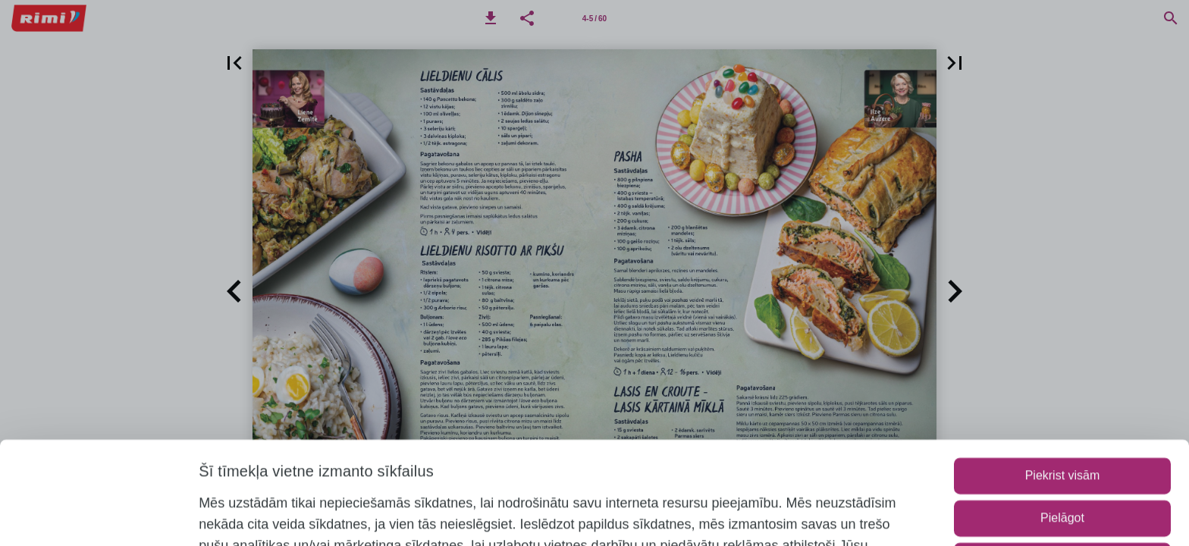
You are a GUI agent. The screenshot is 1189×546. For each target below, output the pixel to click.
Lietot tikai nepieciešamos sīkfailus (1062, 464)
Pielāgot (1062, 422)
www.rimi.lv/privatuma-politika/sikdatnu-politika (443, 512)
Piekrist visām (1062, 379)
